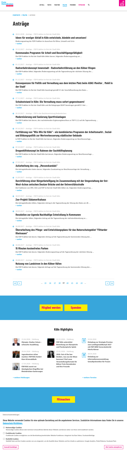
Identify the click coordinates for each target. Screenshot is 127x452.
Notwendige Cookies (14, 430)
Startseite (16, 15)
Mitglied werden (49, 308)
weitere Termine (90, 377)
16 (50, 283)
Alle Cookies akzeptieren (114, 450)
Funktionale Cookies (14, 435)
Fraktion (55, 5)
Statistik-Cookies (12, 441)
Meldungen (25, 417)
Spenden (78, 308)
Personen (75, 5)
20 (67, 283)
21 (72, 283)
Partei (45, 5)
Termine (30, 417)
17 (55, 283)
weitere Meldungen (22, 377)
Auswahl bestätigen (10, 450)
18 (59, 283)
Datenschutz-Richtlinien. (13, 426)
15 (45, 283)
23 (81, 283)
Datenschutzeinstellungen (11, 417)
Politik (65, 5)
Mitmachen (86, 5)
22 (77, 283)
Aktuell (36, 5)
